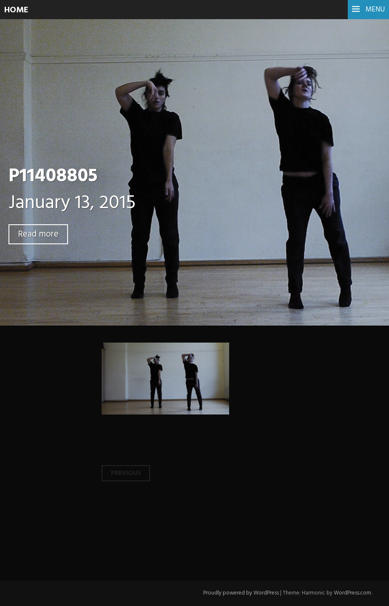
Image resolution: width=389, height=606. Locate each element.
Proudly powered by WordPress (241, 593)
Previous (126, 473)
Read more (38, 234)
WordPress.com (352, 593)
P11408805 (53, 176)
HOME (16, 10)
